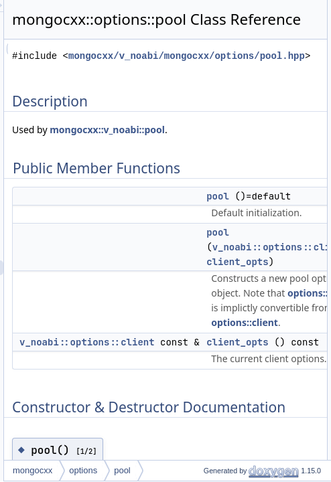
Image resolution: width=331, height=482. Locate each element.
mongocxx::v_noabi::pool (225, 177)
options (238, 470)
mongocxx (188, 470)
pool (277, 470)
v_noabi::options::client (242, 390)
